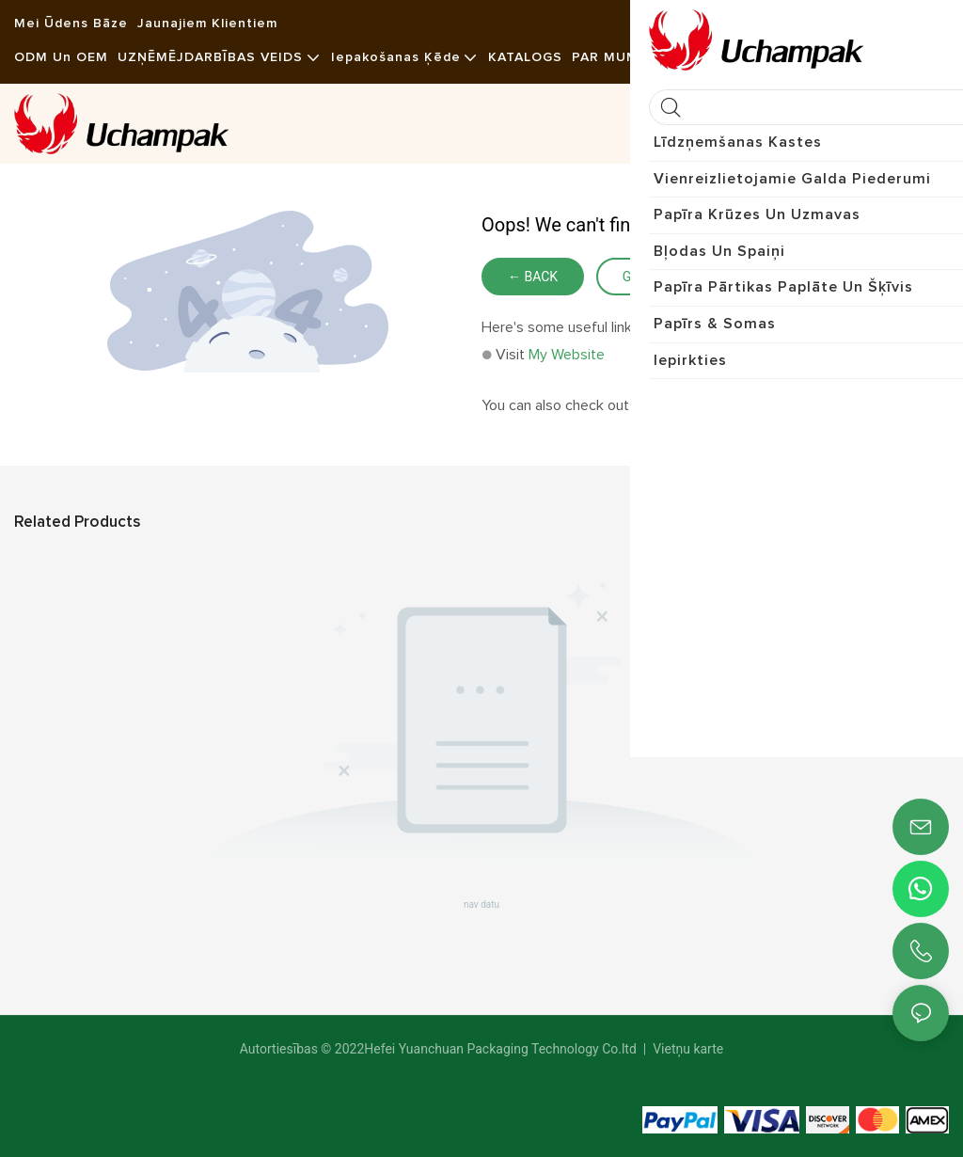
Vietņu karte (687, 1048)
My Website (567, 354)
